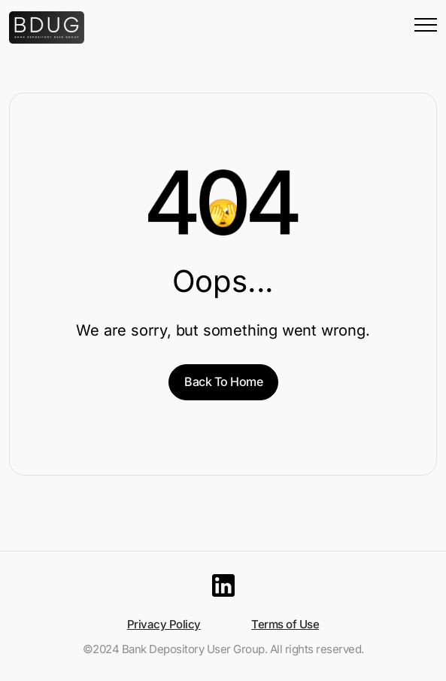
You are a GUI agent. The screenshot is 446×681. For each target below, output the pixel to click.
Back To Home (223, 381)
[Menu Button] (425, 27)
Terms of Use (285, 624)
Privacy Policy (164, 624)
